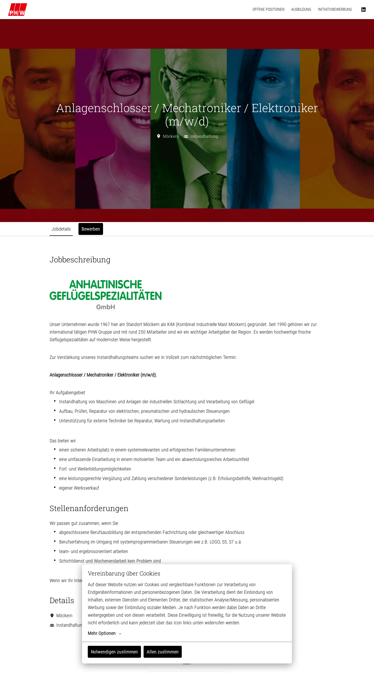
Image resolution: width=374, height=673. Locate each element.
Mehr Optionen (104, 633)
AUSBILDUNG (301, 9)
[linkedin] (363, 9)
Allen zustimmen (163, 652)
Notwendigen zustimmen (114, 652)
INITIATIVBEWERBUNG (335, 9)
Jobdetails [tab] (61, 229)
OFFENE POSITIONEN (269, 9)
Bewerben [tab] (91, 229)
